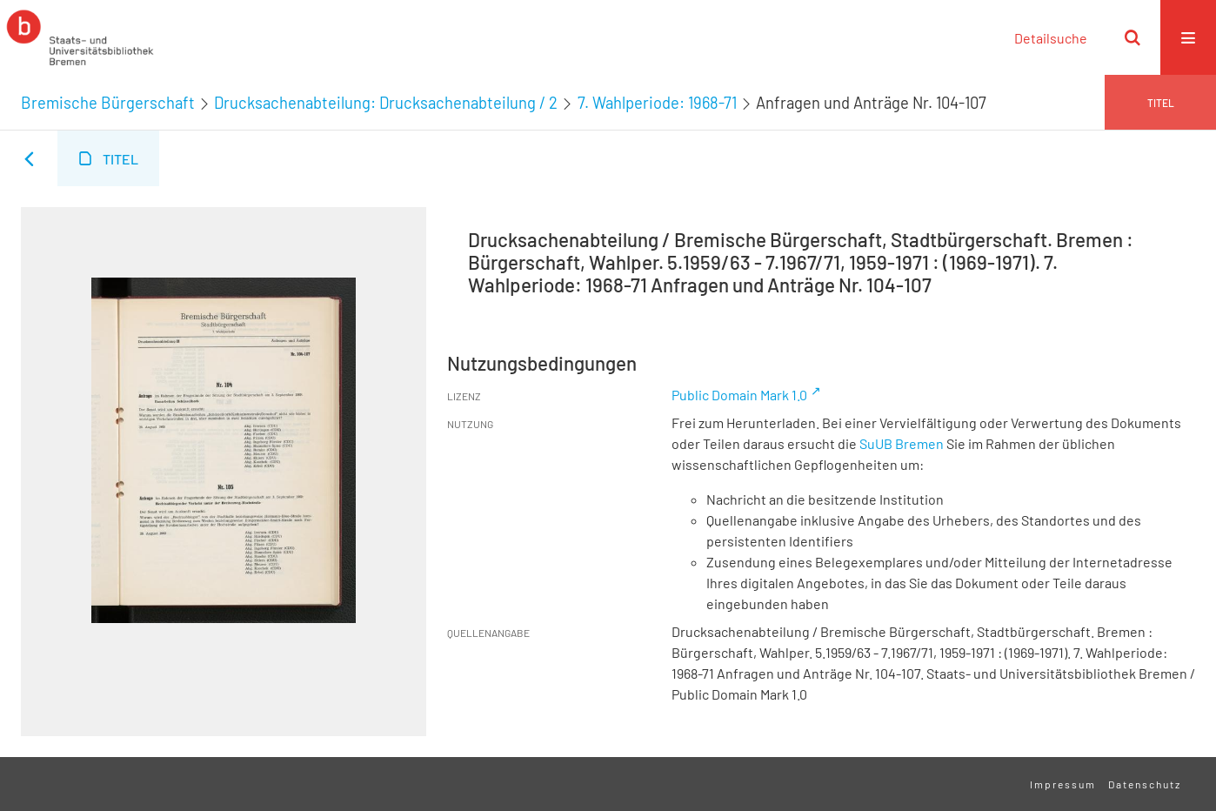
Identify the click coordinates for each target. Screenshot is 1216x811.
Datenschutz (1144, 784)
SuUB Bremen (901, 443)
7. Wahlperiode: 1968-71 (657, 102)
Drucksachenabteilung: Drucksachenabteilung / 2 (386, 102)
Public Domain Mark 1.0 (739, 394)
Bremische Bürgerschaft (108, 102)
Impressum (1063, 784)
